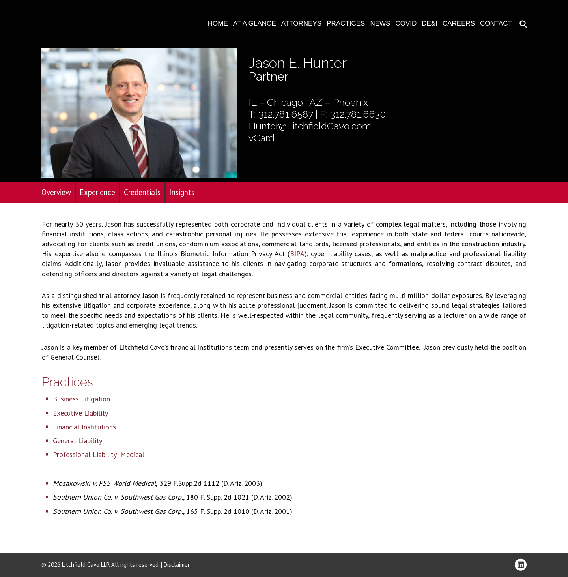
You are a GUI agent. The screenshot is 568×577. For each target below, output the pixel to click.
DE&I (429, 23)
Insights (181, 192)
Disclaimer (177, 564)
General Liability (77, 440)
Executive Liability (80, 413)
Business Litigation (81, 398)
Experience (97, 192)
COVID (406, 23)
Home (218, 23)
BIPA (297, 253)
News (380, 23)
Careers (459, 23)
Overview (56, 192)
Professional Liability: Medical (98, 454)
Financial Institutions (84, 426)
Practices (346, 23)
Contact (496, 23)
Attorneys (301, 23)
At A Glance (254, 23)
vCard (261, 138)
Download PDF (557, 30)
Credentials (142, 192)
